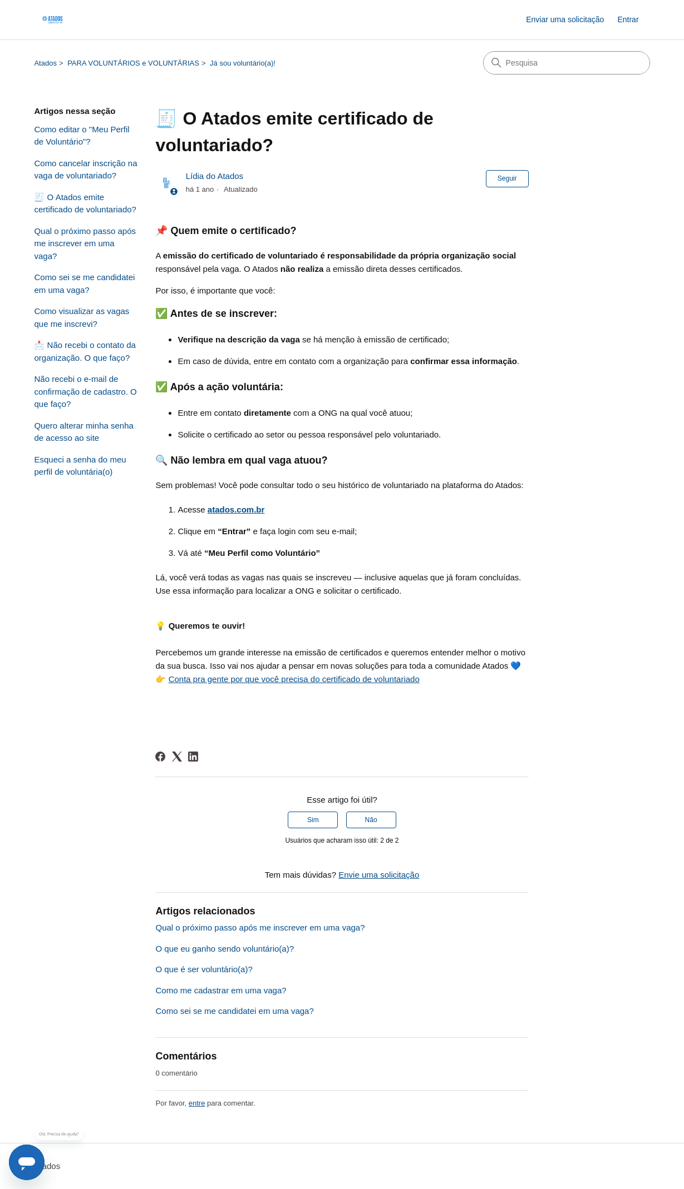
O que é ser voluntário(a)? (203, 969)
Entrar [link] (627, 19)
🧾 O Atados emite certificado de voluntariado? (85, 203)
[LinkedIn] (193, 757)
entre (197, 1103)
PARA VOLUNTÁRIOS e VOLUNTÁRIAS (133, 63)
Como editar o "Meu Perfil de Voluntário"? (81, 136)
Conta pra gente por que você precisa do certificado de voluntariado (294, 679)
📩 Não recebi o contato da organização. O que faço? (84, 351)
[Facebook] (160, 757)
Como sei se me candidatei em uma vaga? (84, 283)
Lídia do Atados (214, 176)
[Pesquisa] (566, 63)
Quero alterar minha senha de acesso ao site (83, 432)
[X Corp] (177, 757)
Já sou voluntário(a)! (242, 63)
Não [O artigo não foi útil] (371, 820)
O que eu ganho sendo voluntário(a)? (224, 948)
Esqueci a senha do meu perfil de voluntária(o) (80, 466)
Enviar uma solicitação (565, 19)
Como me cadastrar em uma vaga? (220, 990)
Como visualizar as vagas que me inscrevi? (81, 317)
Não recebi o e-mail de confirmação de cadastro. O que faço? (85, 391)
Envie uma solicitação (378, 874)
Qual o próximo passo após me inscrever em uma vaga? (85, 243)
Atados (45, 63)
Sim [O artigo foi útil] (313, 820)
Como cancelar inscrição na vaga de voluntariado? (85, 169)
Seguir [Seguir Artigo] (507, 178)
